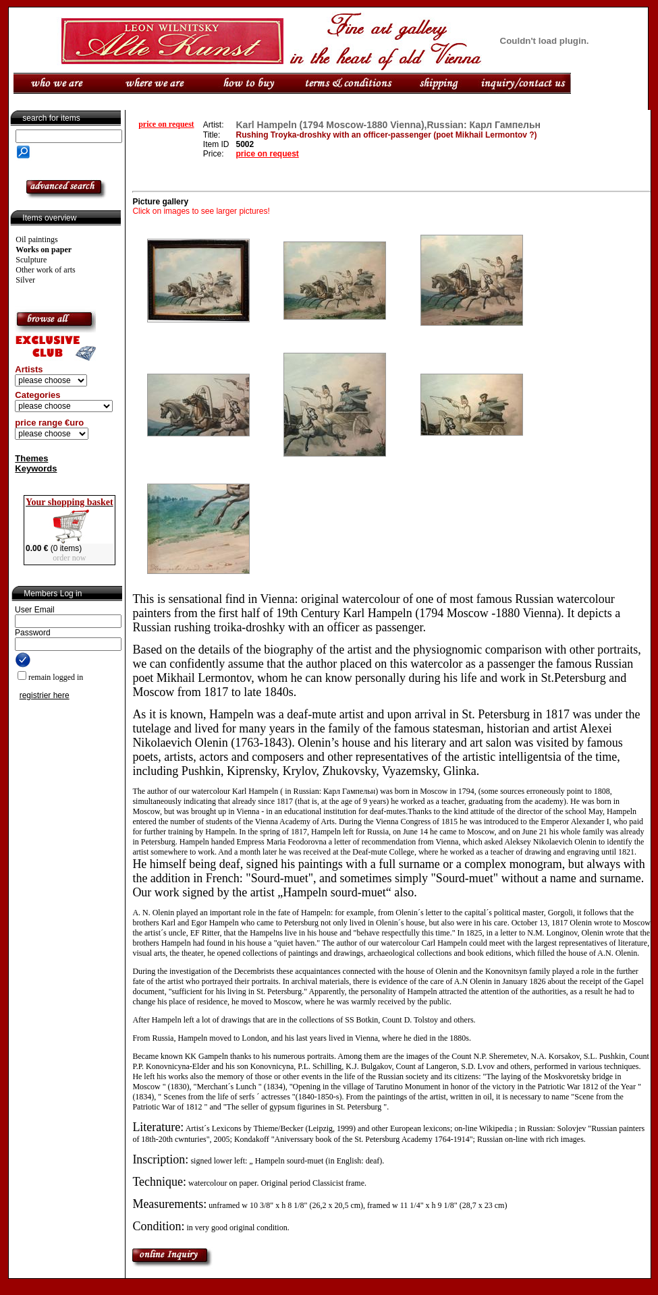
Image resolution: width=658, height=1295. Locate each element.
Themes (31, 458)
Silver (25, 280)
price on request (166, 124)
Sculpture (31, 259)
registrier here (45, 695)
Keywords (36, 468)
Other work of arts (45, 270)
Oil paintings (36, 239)
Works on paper (44, 249)
